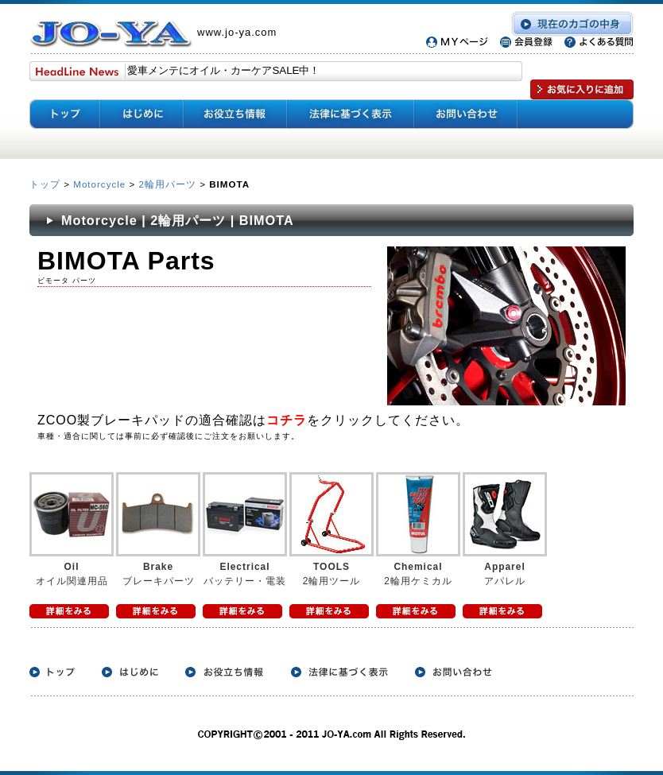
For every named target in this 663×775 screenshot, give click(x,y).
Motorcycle (99, 184)
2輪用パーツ (167, 184)
